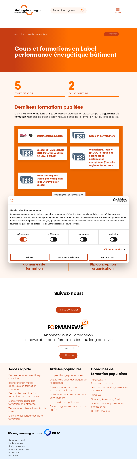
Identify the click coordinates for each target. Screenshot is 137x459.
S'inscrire (68, 355)
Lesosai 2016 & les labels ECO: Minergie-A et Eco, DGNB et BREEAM (50, 153)
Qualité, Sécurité (100, 411)
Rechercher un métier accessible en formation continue (22, 386)
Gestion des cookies (17, 446)
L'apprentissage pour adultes (66, 375)
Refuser (29, 257)
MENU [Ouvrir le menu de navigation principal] (118, 12)
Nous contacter (68, 310)
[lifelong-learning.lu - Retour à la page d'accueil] (27, 10)
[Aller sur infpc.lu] (34, 435)
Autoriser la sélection (68, 257)
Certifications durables (50, 136)
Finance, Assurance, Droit (105, 399)
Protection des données (18, 449)
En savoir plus (68, 348)
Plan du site (13, 456)
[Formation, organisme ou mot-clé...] (63, 10)
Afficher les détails (112, 249)
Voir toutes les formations (68, 195)
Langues (96, 395)
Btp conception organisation (34, 34)
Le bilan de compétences (64, 402)
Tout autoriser (107, 257)
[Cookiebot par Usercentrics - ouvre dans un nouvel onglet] (115, 200)
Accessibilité (13, 452)
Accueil (17, 34)
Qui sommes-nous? (16, 440)
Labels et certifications (102, 136)
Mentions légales (15, 443)
